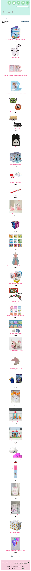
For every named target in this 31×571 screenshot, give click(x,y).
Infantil (5, 18)
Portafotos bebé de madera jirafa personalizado (15, 93)
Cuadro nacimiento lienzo (15, 514)
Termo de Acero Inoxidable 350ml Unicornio (15, 479)
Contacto (6, 563)
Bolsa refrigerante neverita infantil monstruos (15, 39)
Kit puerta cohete (15, 421)
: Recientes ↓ (25, 21)
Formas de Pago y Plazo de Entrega (21, 562)
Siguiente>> (17, 556)
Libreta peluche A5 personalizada (15, 146)
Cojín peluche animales (15, 128)
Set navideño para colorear (15, 182)
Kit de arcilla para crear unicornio (15, 350)
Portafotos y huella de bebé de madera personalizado (15, 75)
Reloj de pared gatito (15, 57)
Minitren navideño (15, 301)
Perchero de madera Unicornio (15, 368)
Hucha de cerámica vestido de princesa (15, 265)
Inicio (3, 18)
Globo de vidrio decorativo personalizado (15, 550)
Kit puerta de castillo (15, 440)
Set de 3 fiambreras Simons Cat (15, 283)
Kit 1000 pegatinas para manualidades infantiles (15, 247)
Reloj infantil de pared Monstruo (15, 111)
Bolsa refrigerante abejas (15, 532)
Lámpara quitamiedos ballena (15, 333)
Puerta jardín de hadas (15, 386)
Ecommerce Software (21, 568)
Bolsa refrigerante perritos (15, 164)
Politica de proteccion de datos (20, 563)
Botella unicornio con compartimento (15, 315)
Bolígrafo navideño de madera (15, 195)
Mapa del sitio (9, 562)
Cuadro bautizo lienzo (15, 496)
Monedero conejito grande (15, 403)
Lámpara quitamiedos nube (15, 459)
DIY (10, 563)
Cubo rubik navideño (15, 230)
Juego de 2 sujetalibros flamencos (15, 213)
